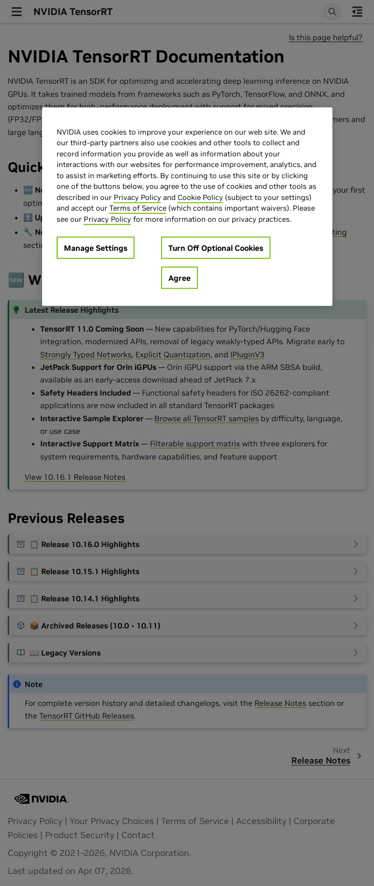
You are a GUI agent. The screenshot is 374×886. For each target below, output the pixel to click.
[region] (187, 206)
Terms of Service (137, 208)
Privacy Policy (137, 196)
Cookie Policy (200, 196)
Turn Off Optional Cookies (215, 248)
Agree (179, 278)
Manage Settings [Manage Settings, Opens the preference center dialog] (95, 248)
